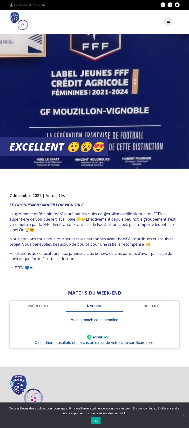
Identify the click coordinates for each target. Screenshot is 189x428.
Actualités (55, 195)
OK (95, 421)
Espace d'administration (27, 5)
